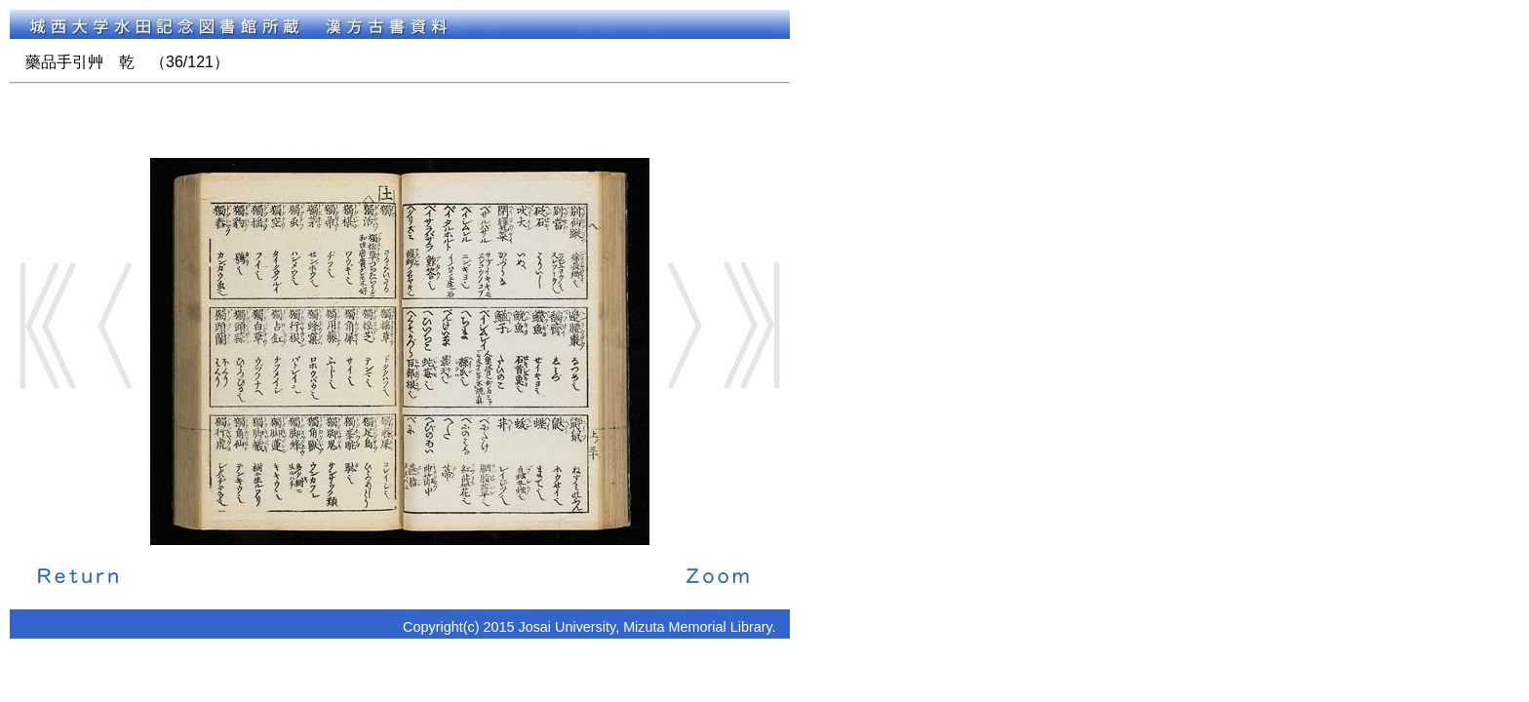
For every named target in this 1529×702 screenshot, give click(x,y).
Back (116, 325)
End (752, 325)
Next (683, 325)
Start (48, 325)
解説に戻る (78, 574)
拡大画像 (717, 574)
